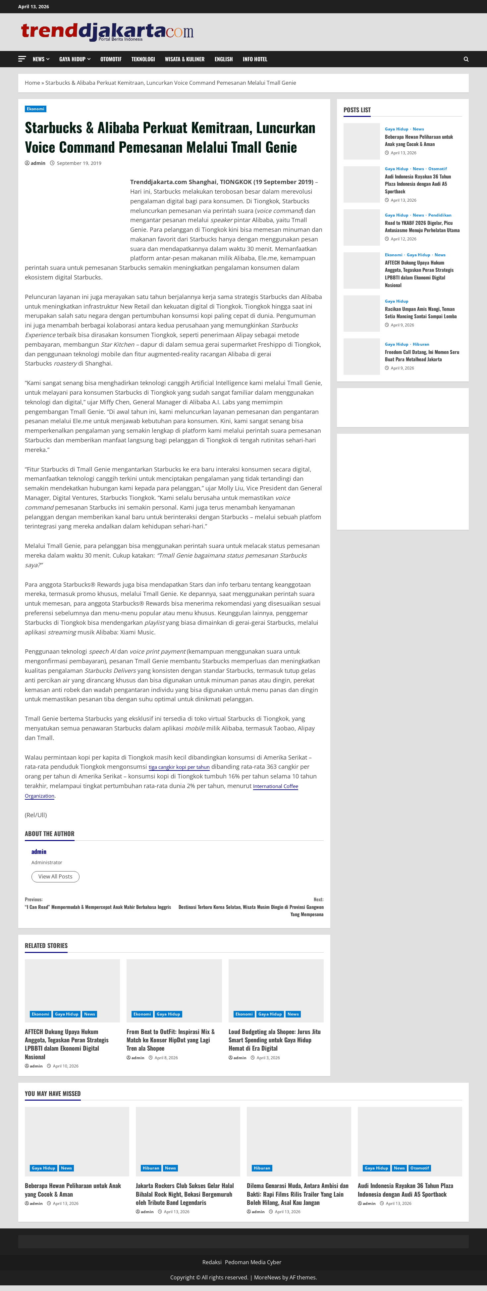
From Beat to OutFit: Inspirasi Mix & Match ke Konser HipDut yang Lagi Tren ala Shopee (171, 1045)
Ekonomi (35, 109)
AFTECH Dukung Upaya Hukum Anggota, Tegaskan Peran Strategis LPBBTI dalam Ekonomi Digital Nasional (67, 1050)
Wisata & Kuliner (185, 59)
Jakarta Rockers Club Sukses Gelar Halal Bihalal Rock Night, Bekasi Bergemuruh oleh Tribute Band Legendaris (185, 1199)
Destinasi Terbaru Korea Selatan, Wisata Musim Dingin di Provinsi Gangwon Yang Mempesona (249, 910)
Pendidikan (440, 212)
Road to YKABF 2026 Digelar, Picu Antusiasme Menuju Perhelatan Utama (421, 226)
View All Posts (55, 876)
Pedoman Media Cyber (253, 1268)
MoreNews (267, 1283)
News (38, 59)
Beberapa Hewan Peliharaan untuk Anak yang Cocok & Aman (422, 140)
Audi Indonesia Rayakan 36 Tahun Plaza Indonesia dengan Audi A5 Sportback (421, 183)
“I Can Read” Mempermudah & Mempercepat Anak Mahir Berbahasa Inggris (99, 910)
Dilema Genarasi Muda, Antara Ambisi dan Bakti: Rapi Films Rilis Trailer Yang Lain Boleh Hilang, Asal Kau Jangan (298, 1199)
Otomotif (111, 59)
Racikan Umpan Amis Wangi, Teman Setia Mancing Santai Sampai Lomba (423, 312)
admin (38, 163)
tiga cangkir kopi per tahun (186, 766)
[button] (22, 59)
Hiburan (421, 344)
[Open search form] (466, 59)
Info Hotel (255, 59)
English (224, 59)
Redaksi (212, 1268)
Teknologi (143, 59)
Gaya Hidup (72, 59)
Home (32, 82)
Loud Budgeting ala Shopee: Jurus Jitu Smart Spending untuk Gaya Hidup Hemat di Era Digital (275, 1045)
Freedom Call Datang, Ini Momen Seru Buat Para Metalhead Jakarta (421, 355)
